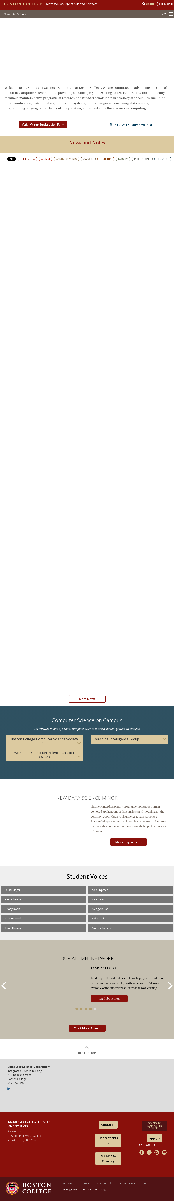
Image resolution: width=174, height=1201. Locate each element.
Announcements (66, 159)
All (11, 159)
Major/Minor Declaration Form (43, 125)
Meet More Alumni (87, 1028)
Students (106, 159)
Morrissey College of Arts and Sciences (71, 4)
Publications (142, 159)
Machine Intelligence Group (117, 739)
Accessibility (70, 1183)
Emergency (102, 1183)
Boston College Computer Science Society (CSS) (44, 741)
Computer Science (15, 14)
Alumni (45, 159)
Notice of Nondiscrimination (130, 1183)
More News (87, 699)
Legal (86, 1183)
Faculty (123, 159)
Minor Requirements (128, 842)
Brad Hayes (98, 978)
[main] (87, 570)
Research (162, 159)
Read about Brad (109, 998)
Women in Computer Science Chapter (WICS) (44, 755)
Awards (88, 159)
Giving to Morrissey (108, 1158)
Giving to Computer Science (154, 1125)
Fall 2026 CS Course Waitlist (131, 125)
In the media (27, 159)
